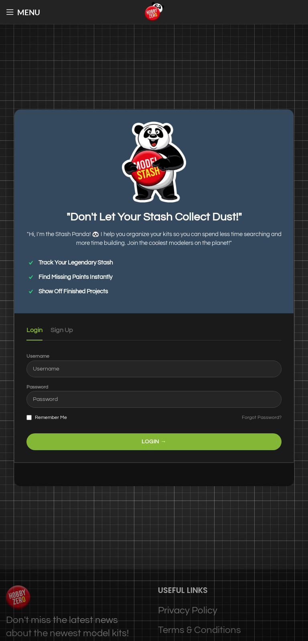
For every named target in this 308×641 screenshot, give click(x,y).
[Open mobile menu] (23, 12)
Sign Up (62, 330)
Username (37, 356)
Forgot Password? (262, 417)
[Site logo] (154, 11)
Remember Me (46, 418)
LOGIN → (154, 442)
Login (34, 330)
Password (37, 387)
